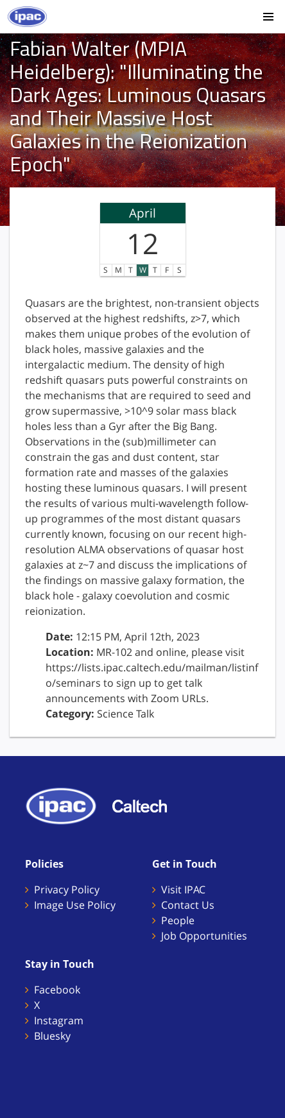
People (177, 920)
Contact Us (187, 905)
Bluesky (52, 1036)
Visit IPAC (183, 889)
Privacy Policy (66, 889)
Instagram (58, 1020)
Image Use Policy (75, 905)
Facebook (57, 990)
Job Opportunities (204, 936)
